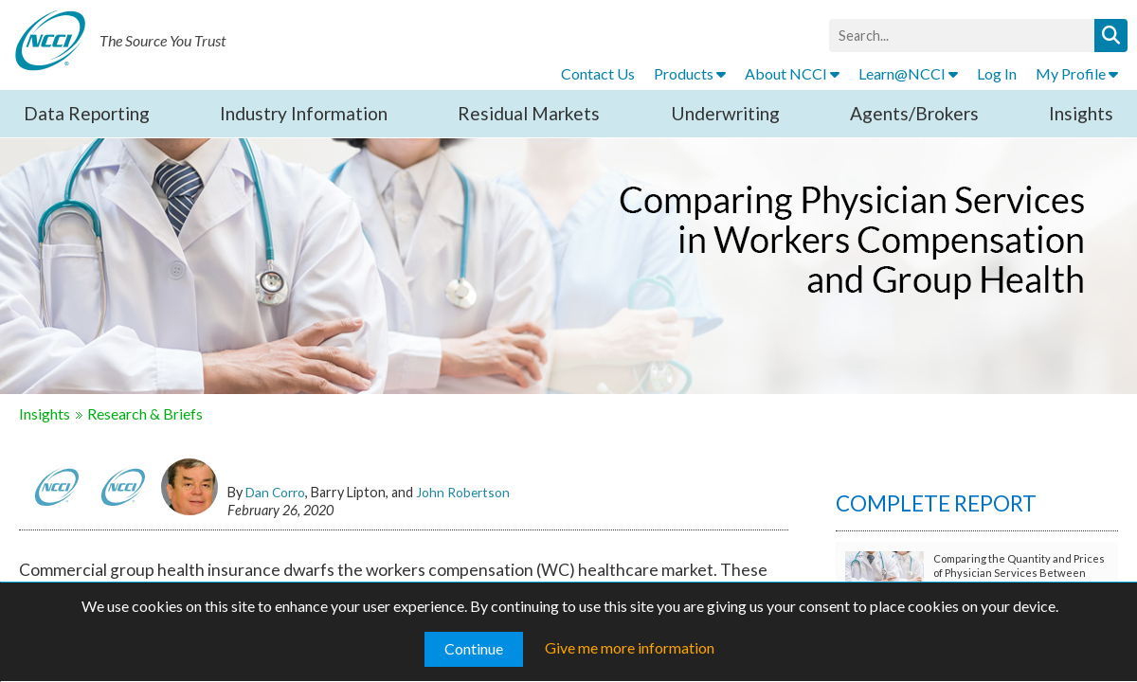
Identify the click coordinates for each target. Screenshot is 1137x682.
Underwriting (725, 113)
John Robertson (463, 492)
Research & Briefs (145, 413)
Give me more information (629, 647)
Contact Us (598, 73)
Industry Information (304, 113)
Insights (1081, 113)
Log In (997, 73)
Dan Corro (275, 492)
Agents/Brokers (914, 113)
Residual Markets (529, 113)
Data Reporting (87, 113)
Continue (473, 648)
